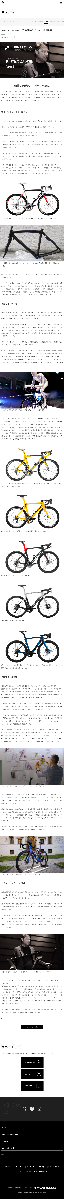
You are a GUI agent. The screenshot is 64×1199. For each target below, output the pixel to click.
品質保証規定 (18, 1187)
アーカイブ (30, 1167)
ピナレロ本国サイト (40, 1171)
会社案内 (10, 1187)
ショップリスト (39, 1167)
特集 (12, 37)
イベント (17, 21)
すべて (3, 21)
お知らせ (40, 21)
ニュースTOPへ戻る (34, 1027)
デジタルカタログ (53, 1167)
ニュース (20, 1171)
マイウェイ (9, 1167)
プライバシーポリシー (29, 1187)
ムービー (28, 1171)
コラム (46, 21)
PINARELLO (10, 21)
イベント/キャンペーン (29, 21)
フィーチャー (19, 1167)
